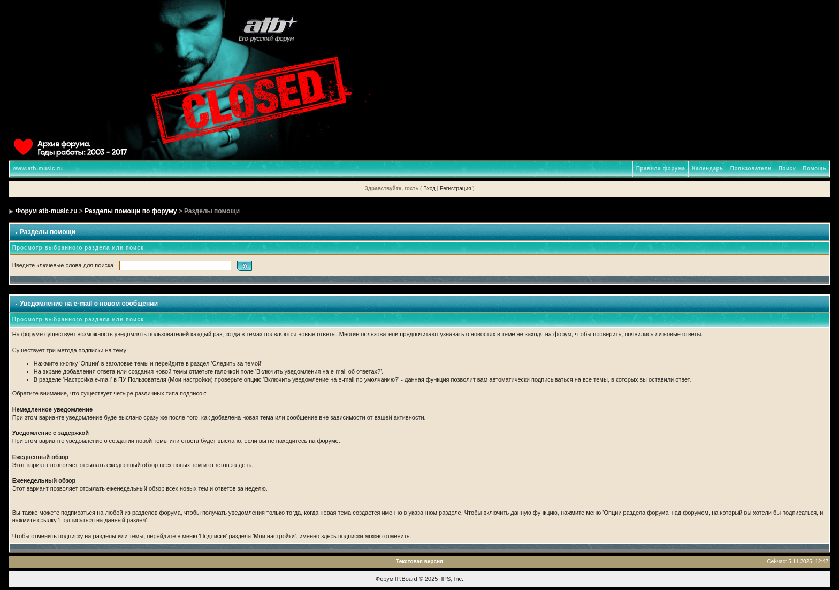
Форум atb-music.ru (46, 211)
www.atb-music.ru (38, 169)
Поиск (787, 169)
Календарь (707, 169)
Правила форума (660, 169)
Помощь (814, 169)
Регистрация (455, 188)
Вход (429, 188)
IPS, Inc (451, 579)
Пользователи (751, 169)
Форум (384, 579)
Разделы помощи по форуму (131, 211)
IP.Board (406, 579)
